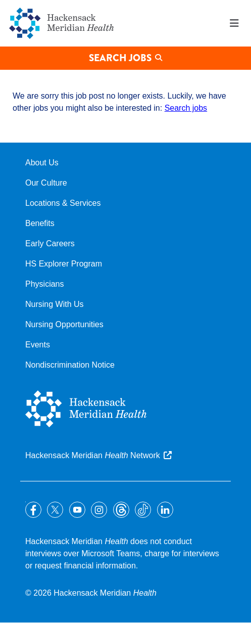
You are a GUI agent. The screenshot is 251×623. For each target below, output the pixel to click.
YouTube (77, 510)
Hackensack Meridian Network (92, 455)
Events (37, 344)
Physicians (44, 284)
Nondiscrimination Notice (70, 365)
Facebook (33, 510)
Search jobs (186, 108)
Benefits (40, 223)
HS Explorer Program (63, 263)
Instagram (99, 510)
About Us (42, 162)
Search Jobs (120, 58)
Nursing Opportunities (64, 324)
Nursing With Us (54, 304)
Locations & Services (63, 203)
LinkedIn (165, 510)
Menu (234, 23)
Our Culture (46, 183)
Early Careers (50, 243)
